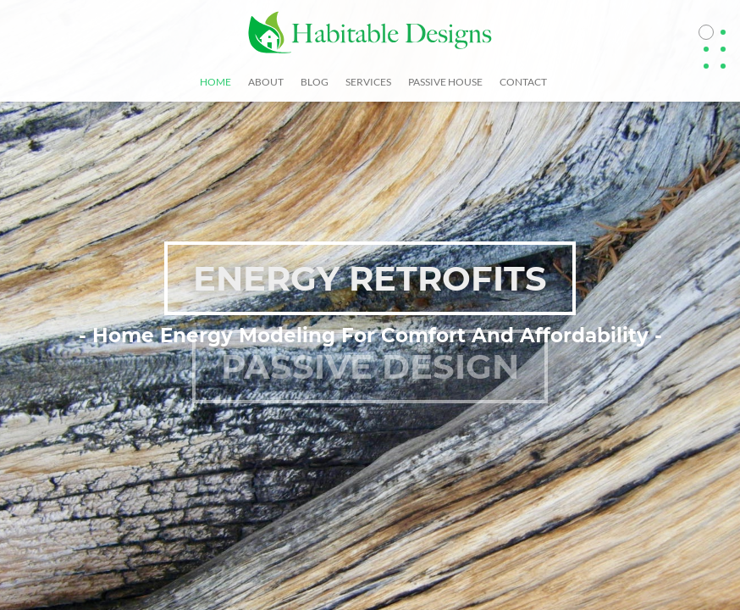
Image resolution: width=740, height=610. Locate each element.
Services (368, 81)
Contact (523, 81)
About (266, 81)
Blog (315, 81)
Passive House (445, 81)
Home (215, 81)
